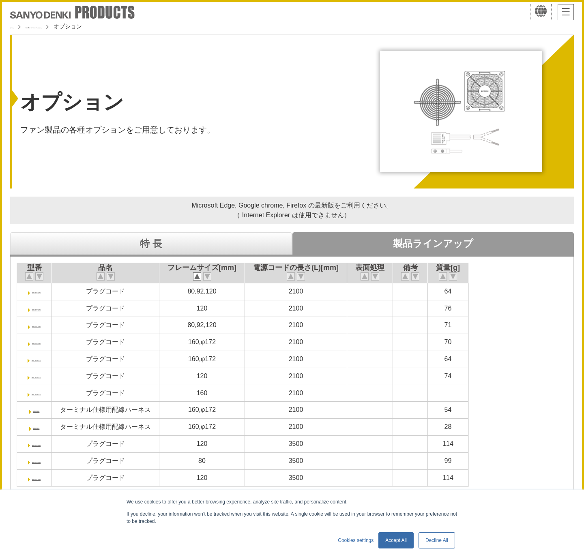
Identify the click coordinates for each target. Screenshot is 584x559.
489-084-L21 (49, 341)
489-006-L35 (49, 443)
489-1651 (49, 426)
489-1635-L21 (49, 376)
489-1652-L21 (49, 393)
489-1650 (49, 409)
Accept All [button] (396, 540)
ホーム (18, 26)
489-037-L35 (49, 477)
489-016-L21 (49, 291)
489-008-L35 (49, 460)
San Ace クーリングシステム (76, 26)
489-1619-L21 (49, 359)
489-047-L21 (49, 324)
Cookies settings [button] (356, 540)
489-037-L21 (49, 308)
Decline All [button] (436, 540)
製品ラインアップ (433, 243)
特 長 (151, 243)
